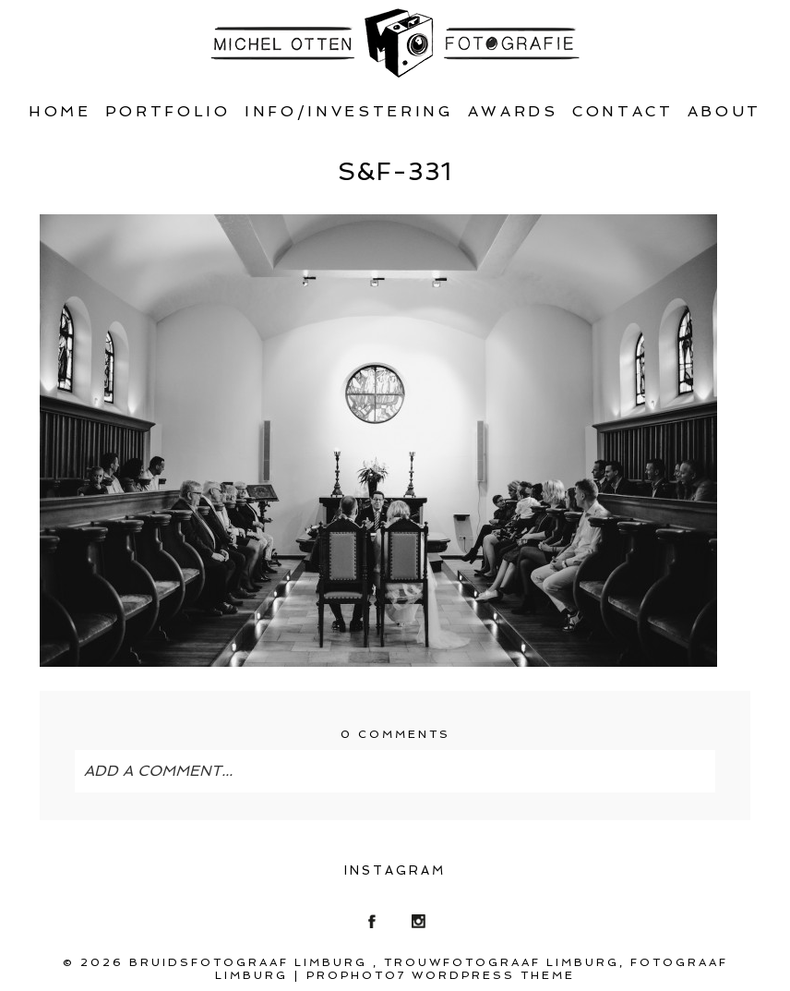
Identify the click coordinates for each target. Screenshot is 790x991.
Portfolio (168, 111)
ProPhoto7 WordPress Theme (440, 975)
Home (60, 111)
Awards (513, 111)
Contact (623, 111)
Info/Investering (349, 111)
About (724, 111)
